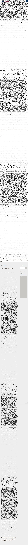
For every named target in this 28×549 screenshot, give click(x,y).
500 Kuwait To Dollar (3, 537)
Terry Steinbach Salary (23, 259)
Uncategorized (22, 271)
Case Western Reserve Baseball (11, 260)
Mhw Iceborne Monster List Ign (9, 259)
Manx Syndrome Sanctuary (16, 259)
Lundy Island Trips (10, 540)
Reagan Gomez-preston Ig (3, 260)
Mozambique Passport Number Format (21, 260)
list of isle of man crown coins (7, 268)
